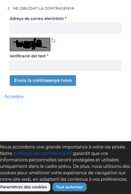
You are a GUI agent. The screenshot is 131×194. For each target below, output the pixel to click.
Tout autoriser (69, 187)
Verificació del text (29, 55)
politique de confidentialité (43, 153)
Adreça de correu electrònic (38, 18)
